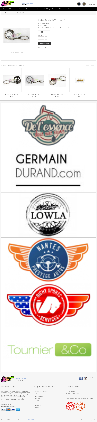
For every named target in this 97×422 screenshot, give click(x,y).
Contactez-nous (84, 419)
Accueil (4, 12)
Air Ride (19, 9)
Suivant (93, 65)
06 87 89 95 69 (19, 380)
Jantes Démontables (27, 9)
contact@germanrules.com (27, 3)
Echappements (62, 9)
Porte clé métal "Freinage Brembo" (57, 94)
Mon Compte (92, 4)
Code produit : (41, 23)
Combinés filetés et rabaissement (41, 391)
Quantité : (40, 35)
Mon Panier (92, 2)
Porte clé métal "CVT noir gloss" (11, 94)
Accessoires (80, 9)
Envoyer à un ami (50, 47)
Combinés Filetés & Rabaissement (8, 9)
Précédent (87, 65)
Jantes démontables (39, 396)
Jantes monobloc (38, 398)
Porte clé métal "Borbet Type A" (34, 94)
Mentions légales (5, 402)
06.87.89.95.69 (25, 4)
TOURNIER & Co (31, 419)
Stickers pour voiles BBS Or (79, 94)
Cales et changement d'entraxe (41, 400)
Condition (40, 25)
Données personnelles (6, 404)
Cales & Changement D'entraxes (50, 9)
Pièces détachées (71, 9)
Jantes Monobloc (37, 9)
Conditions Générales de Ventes (8, 406)
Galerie (86, 9)
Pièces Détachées (38, 405)
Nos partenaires (93, 419)
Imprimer (42, 47)
